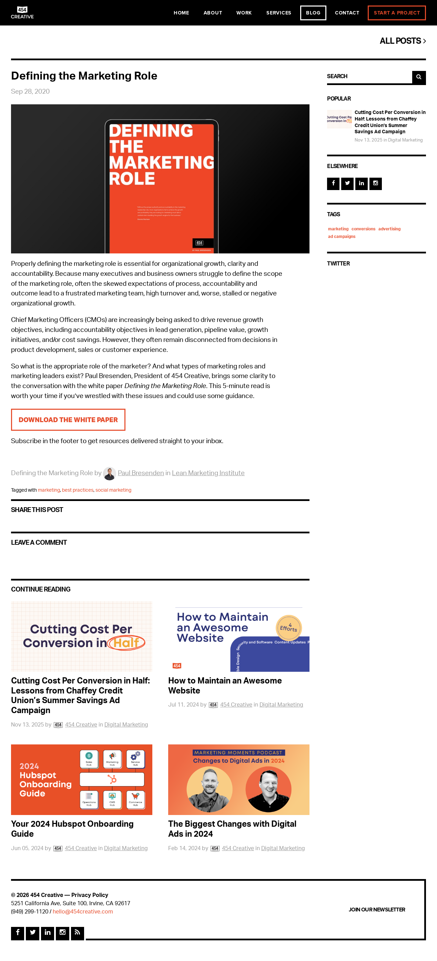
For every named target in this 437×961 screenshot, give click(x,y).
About (213, 13)
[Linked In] (361, 184)
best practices (77, 490)
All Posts (403, 42)
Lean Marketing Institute (208, 474)
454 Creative (75, 725)
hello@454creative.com (83, 912)
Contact (347, 13)
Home (181, 13)
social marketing (113, 490)
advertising (389, 229)
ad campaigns (341, 237)
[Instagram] (375, 184)
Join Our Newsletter (377, 909)
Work (244, 13)
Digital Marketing (126, 725)
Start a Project (397, 13)
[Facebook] (333, 184)
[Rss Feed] (77, 933)
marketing (49, 490)
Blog (313, 13)
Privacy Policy (89, 895)
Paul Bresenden (133, 474)
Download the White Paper (68, 420)
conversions (363, 229)
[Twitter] (347, 184)
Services (279, 13)
